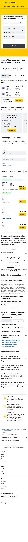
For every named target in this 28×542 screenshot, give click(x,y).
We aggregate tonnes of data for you (14, 437)
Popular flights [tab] (5, 331)
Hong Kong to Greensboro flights (9, 344)
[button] (2, 2)
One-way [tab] (22, 76)
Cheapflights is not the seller (14, 435)
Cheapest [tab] (4, 75)
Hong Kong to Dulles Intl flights (9, 342)
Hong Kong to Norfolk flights (8, 346)
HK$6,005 (19, 18)
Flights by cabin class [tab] (7, 327)
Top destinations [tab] (16, 331)
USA (19, 446)
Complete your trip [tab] (18, 321)
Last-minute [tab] (15, 76)
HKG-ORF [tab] (14, 249)
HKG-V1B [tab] (10, 266)
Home (7, 446)
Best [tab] (10, 75)
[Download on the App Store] (14, 496)
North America (13, 446)
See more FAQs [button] (14, 308)
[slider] (26, 167)
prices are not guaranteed (7, 430)
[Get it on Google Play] (5, 496)
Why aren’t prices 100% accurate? (14, 440)
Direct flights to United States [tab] (9, 324)
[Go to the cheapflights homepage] (10, 2)
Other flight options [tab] (19, 327)
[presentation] (24, 18)
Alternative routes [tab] (6, 321)
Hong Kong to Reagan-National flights (11, 340)
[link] (11, 130)
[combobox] (6, 22)
